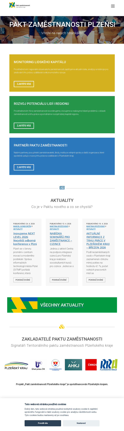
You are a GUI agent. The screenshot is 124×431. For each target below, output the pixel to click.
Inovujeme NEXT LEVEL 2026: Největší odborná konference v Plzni (25, 239)
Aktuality (18, 229)
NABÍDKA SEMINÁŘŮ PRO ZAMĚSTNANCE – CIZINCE (61, 239)
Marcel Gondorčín (22, 226)
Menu (113, 3)
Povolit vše (43, 423)
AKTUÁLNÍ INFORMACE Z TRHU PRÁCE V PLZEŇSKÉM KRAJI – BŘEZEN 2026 (98, 240)
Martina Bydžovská (59, 226)
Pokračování (23, 279)
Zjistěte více (24, 84)
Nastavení (81, 423)
